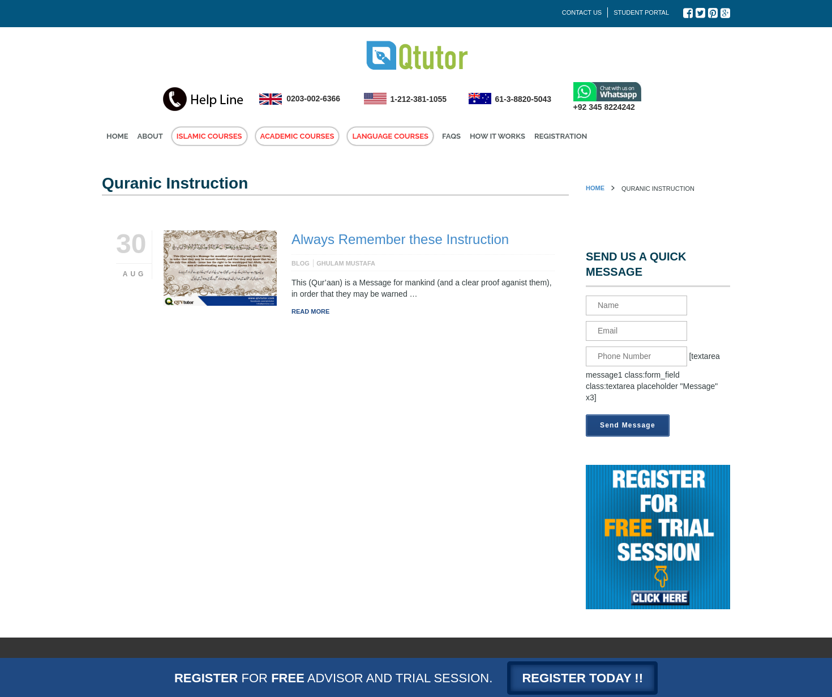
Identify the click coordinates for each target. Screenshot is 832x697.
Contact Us (582, 12)
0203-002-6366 (313, 98)
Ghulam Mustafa (345, 263)
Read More (310, 311)
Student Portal (641, 12)
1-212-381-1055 (419, 99)
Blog (300, 263)
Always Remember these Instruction (400, 239)
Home (595, 188)
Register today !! (582, 678)
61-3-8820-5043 (523, 99)
